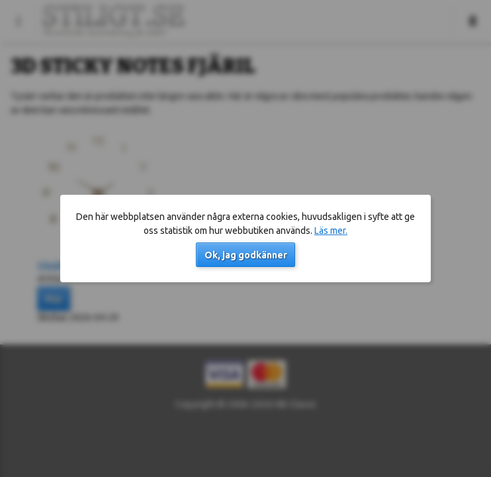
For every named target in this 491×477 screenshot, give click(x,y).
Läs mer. (330, 230)
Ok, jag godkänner (245, 255)
